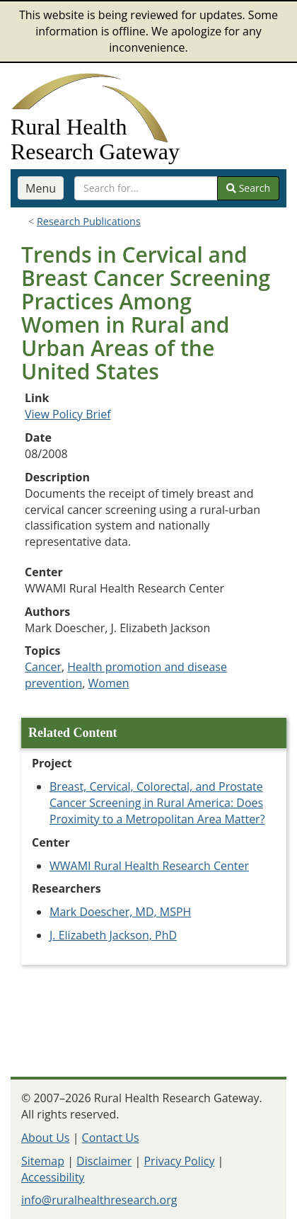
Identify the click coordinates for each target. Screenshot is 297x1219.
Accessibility (52, 1177)
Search (248, 188)
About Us (45, 1137)
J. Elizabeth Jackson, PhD (113, 935)
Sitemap (42, 1161)
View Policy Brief (68, 414)
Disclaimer (104, 1161)
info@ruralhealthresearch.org (99, 1200)
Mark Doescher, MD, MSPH (120, 912)
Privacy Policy (179, 1161)
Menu (40, 188)
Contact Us (110, 1137)
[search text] (146, 188)
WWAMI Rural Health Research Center (149, 866)
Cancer (43, 667)
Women (108, 683)
